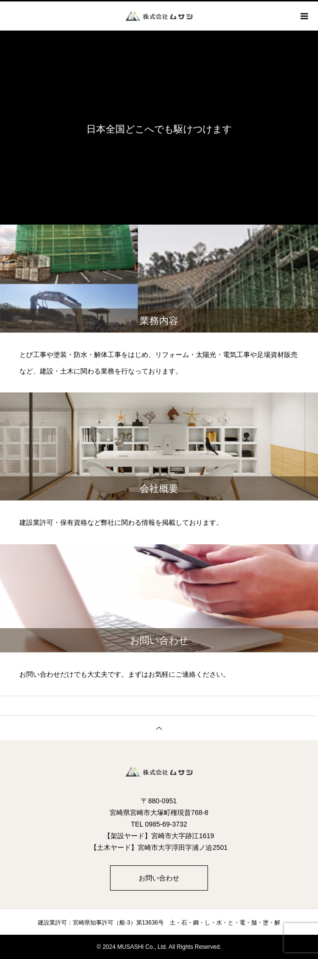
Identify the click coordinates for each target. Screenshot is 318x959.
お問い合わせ (159, 878)
